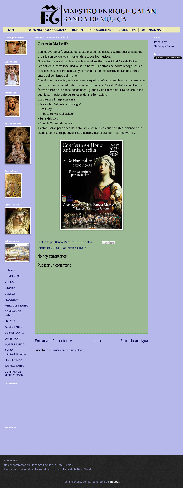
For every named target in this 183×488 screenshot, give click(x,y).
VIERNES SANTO (14, 332)
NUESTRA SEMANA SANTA (47, 30)
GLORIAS (10, 293)
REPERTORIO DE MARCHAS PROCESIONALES (104, 30)
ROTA (82, 247)
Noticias (73, 247)
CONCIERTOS (59, 247)
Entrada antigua (134, 340)
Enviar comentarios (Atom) (68, 350)
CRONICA (10, 288)
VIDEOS (9, 282)
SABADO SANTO (14, 365)
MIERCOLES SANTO (16, 305)
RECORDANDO (13, 359)
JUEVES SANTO (14, 326)
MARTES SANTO (15, 344)
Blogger (114, 481)
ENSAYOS (10, 321)
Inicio (96, 340)
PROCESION (12, 299)
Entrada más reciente (53, 340)
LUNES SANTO (13, 338)
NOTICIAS (15, 30)
